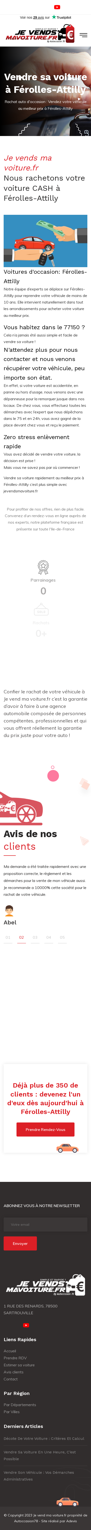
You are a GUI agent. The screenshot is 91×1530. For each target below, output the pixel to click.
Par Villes (12, 1411)
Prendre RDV (15, 1357)
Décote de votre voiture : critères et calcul (44, 1438)
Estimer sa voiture (19, 1364)
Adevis (71, 1521)
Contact (11, 1379)
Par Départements (20, 1404)
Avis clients (14, 1372)
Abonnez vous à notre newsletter (42, 1205)
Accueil (10, 1350)
